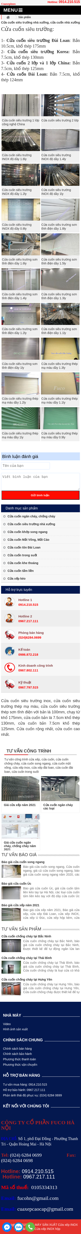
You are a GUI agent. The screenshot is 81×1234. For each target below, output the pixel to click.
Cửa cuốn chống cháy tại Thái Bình (27, 958)
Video (7, 1024)
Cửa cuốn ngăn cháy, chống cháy (31, 516)
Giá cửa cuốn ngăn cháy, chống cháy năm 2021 (20, 846)
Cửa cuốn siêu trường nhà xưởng (31, 524)
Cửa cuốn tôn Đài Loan (24, 547)
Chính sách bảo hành (17, 1054)
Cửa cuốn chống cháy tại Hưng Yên (27, 979)
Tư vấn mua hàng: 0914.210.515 (25, 1084)
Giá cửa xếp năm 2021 (20, 805)
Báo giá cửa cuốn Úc (16, 883)
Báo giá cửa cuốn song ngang (23, 862)
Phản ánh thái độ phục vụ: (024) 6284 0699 (32, 1095)
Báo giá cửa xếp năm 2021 (20, 905)
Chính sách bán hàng (17, 1048)
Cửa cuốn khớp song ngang (28, 532)
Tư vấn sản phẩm (21, 929)
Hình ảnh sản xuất (15, 1029)
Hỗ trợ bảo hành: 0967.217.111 (24, 1090)
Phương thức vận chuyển (20, 1064)
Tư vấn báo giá (19, 854)
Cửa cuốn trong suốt (22, 555)
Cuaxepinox (8, 3)
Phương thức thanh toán (19, 1059)
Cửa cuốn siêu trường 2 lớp (60, 120)
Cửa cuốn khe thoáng (23, 563)
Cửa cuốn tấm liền (21, 570)
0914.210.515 (69, 2)
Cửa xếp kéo (16, 578)
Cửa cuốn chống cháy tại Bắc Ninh (26, 936)
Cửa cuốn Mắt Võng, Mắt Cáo (28, 539)
